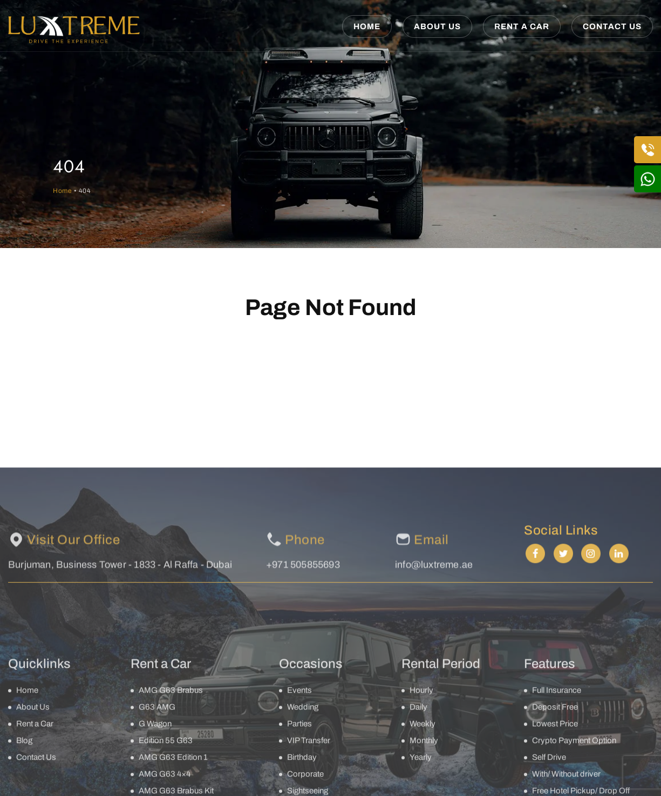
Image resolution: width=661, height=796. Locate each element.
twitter (566, 682)
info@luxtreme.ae (434, 706)
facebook (538, 682)
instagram (594, 682)
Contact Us (612, 26)
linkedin (622, 682)
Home (366, 26)
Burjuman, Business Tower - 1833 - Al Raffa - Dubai (120, 706)
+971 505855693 (303, 706)
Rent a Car (521, 26)
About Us (437, 26)
